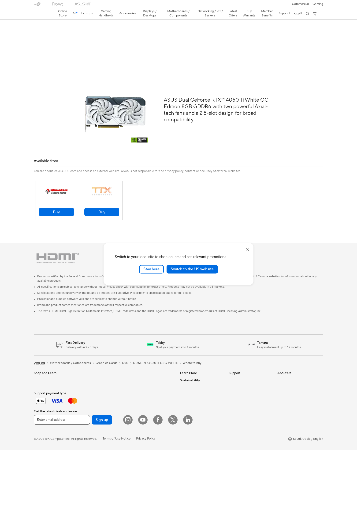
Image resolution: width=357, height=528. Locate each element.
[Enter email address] (62, 497)
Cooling (135, 369)
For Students (43, 398)
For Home (41, 377)
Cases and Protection (97, 384)
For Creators (43, 391)
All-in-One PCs (92, 412)
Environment (188, 419)
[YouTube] (143, 497)
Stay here (151, 269)
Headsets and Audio (96, 369)
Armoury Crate (190, 391)
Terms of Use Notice (116, 516)
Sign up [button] (102, 497)
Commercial (300, 4)
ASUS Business (190, 377)
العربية (298, 13)
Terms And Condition (243, 369)
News (281, 377)
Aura (183, 398)
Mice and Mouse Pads (49, 455)
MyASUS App (238, 419)
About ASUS (286, 369)
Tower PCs (89, 419)
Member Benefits (267, 13)
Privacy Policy (146, 516)
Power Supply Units (144, 377)
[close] (247, 249)
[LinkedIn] (188, 497)
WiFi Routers (139, 426)
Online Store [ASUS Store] (62, 13)
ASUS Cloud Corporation (295, 412)
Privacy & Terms (239, 377)
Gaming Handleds (46, 426)
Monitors (88, 398)
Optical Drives (140, 391)
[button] (317, 4)
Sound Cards (139, 384)
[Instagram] (128, 497)
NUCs (86, 426)
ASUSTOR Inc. (287, 405)
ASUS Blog (187, 369)
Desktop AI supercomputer (149, 458)
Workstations (91, 440)
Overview (40, 32)
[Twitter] (173, 497)
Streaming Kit (91, 377)
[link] (42, 13)
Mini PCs (88, 433)
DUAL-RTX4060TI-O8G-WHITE (155, 352)
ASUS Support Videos (244, 412)
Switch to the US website (192, 269)
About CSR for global (292, 391)
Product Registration (243, 384)
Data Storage (139, 398)
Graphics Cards (93, 461)
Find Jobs (284, 419)
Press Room (285, 398)
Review (80, 32)
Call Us (233, 398)
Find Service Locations (244, 433)
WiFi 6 (134, 419)
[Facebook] (158, 497)
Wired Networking (143, 444)
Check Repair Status (243, 426)
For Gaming (42, 405)
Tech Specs (60, 32)
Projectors (89, 405)
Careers (282, 426)
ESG (183, 412)
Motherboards (92, 454)
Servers (135, 451)
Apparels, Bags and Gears (51, 441)
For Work (40, 384)
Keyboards (41, 448)
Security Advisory (241, 405)
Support (97, 32)
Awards (282, 384)
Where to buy (191, 352)
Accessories (42, 412)
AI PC (184, 384)
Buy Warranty (249, 13)
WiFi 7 (134, 412)
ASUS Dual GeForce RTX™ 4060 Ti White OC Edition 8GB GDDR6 (105, 24)
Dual (125, 352)
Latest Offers (233, 13)
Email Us (235, 391)
